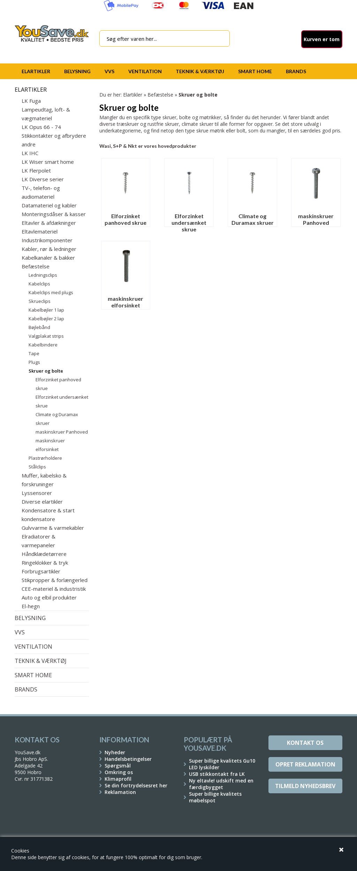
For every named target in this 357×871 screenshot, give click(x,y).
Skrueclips (40, 301)
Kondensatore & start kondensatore (48, 514)
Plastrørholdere (45, 458)
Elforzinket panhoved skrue (58, 383)
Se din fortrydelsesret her (136, 785)
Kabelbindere (43, 345)
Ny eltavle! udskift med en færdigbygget (221, 783)
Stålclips (37, 467)
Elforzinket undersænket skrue (62, 401)
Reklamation (120, 792)
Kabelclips (39, 284)
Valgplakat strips (46, 336)
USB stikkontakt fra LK (217, 774)
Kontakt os (305, 743)
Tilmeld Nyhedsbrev (305, 786)
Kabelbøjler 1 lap (46, 310)
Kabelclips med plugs (51, 292)
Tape (34, 353)
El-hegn (31, 606)
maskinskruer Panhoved (62, 432)
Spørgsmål (118, 765)
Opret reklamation (305, 764)
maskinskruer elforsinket (50, 444)
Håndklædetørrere (44, 553)
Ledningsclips (43, 275)
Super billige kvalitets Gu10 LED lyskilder (222, 764)
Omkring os (119, 772)
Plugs (34, 362)
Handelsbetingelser (128, 759)
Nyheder (115, 752)
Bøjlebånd (39, 327)
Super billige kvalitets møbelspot (215, 797)
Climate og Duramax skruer (57, 418)
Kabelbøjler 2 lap (46, 318)
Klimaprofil (118, 779)
